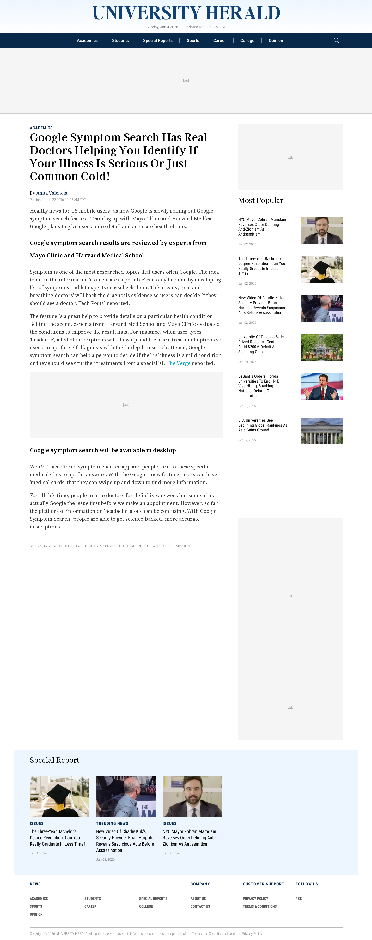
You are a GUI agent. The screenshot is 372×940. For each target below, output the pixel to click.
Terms (197, 934)
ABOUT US (198, 898)
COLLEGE (146, 906)
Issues (37, 823)
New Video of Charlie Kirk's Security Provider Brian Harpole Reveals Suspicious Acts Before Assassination (261, 305)
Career (219, 40)
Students (120, 40)
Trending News (112, 823)
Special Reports (158, 40)
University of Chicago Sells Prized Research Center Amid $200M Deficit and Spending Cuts (261, 344)
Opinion (276, 40)
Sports (193, 40)
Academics (87, 40)
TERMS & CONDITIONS (260, 906)
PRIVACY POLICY (255, 898)
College (247, 40)
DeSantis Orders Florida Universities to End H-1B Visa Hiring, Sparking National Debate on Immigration (258, 386)
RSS (299, 898)
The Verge (179, 363)
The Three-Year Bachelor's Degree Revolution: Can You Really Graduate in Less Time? (261, 266)
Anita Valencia (51, 193)
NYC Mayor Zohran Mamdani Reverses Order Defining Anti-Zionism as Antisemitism (262, 227)
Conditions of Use (222, 934)
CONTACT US (200, 906)
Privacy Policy (252, 934)
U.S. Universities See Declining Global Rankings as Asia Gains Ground (262, 425)
